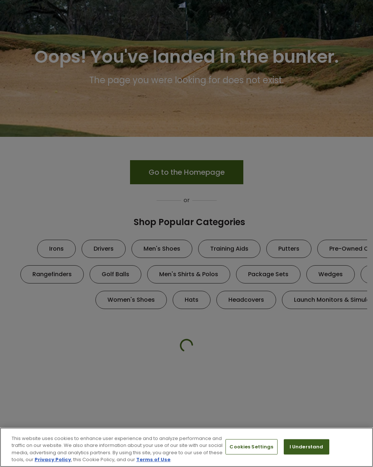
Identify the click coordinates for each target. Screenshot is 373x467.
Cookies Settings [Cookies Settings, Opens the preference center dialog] (251, 446)
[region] (186, 447)
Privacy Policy (53, 459)
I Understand (306, 446)
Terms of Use (153, 459)
